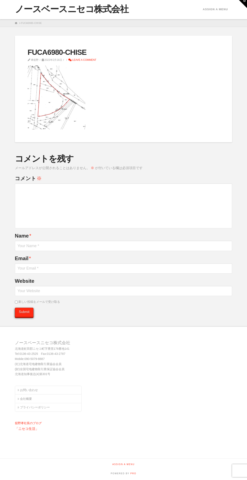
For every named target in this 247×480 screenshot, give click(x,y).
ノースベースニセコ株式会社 (72, 9)
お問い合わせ (27, 390)
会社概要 (24, 398)
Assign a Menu (215, 9)
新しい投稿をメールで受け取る (39, 301)
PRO (133, 473)
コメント (28, 178)
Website (24, 281)
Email (23, 258)
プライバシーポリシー (33, 407)
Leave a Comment (82, 59)
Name (23, 236)
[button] (243, 4)
